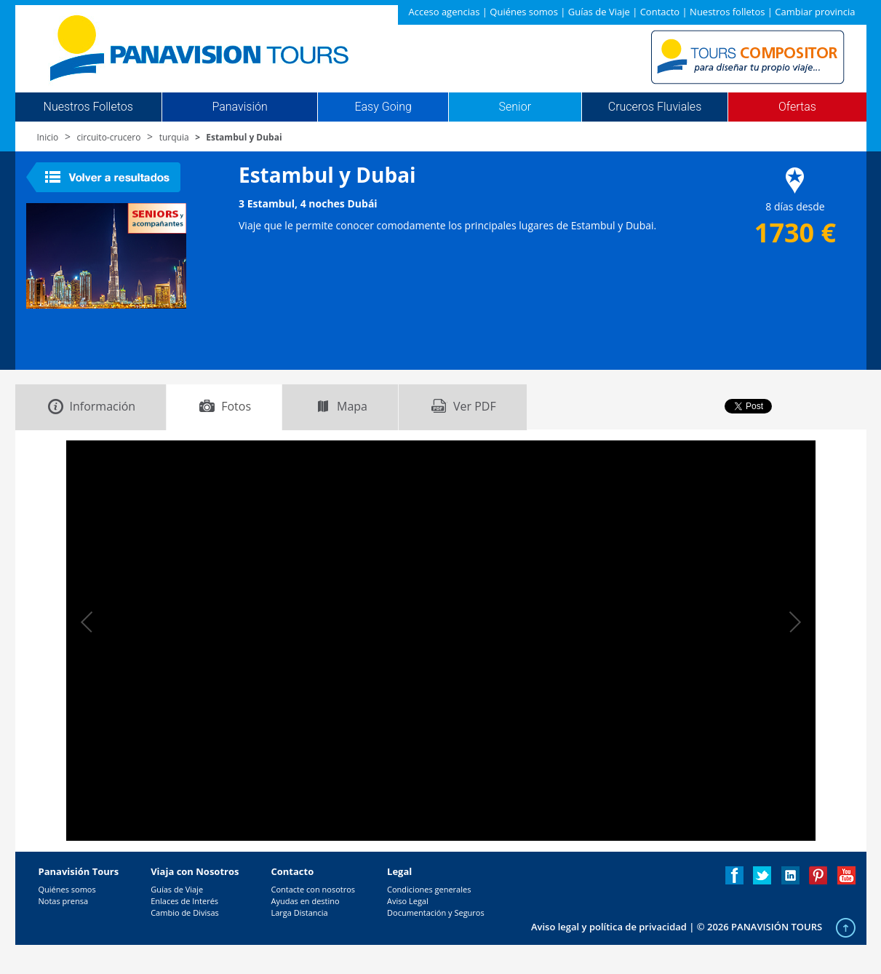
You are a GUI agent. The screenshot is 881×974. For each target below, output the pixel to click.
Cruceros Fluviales (655, 107)
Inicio (48, 137)
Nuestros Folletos (88, 107)
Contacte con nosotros (313, 889)
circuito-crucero (109, 137)
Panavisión (239, 107)
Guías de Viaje (599, 11)
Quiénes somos (524, 11)
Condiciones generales (429, 889)
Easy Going (382, 107)
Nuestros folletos (727, 11)
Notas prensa (64, 900)
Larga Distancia (299, 912)
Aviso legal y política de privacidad (609, 926)
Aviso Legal (407, 900)
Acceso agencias (444, 11)
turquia (174, 137)
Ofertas (797, 107)
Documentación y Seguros (436, 912)
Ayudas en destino (305, 900)
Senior (515, 107)
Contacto (660, 11)
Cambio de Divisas (185, 912)
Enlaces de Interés (184, 900)
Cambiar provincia (815, 11)
